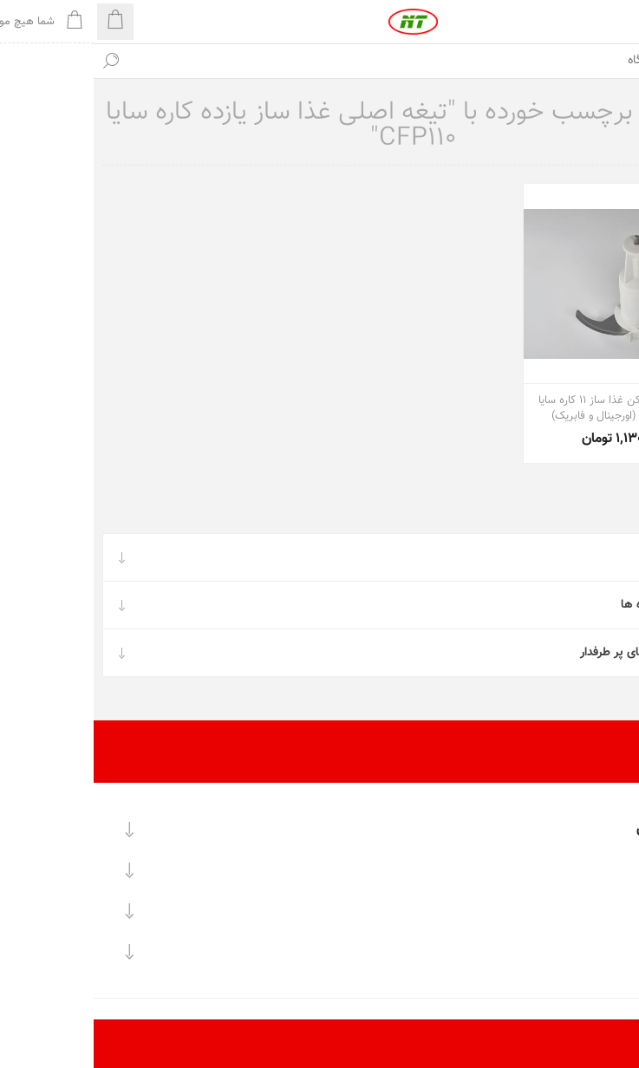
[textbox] (337, 60)
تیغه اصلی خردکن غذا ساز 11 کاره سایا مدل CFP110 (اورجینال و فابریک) (530, 408)
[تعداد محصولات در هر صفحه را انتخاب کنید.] (615, 1044)
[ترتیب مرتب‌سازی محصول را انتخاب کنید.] (567, 1044)
